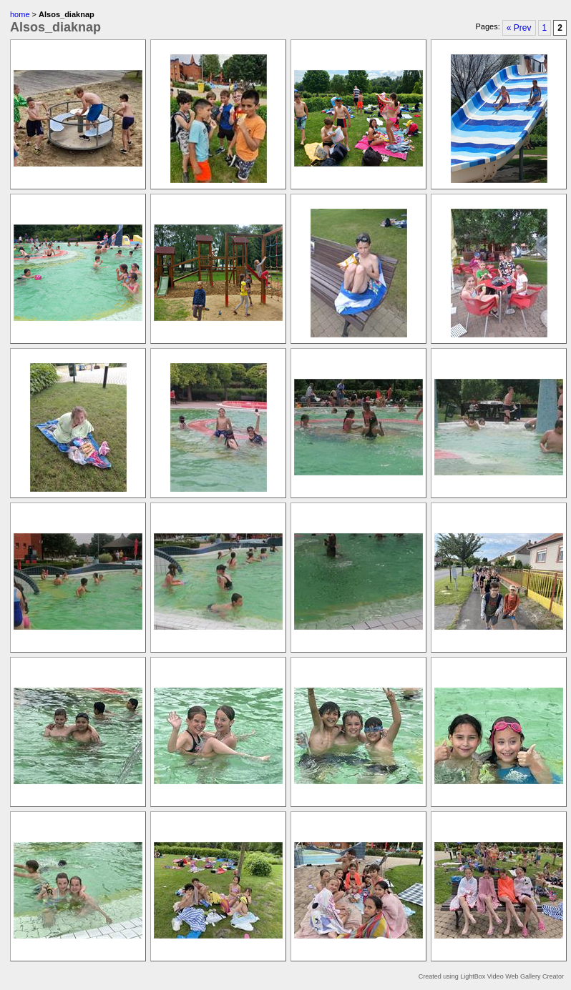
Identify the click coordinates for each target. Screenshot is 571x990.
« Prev (519, 28)
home (20, 14)
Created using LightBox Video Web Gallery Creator (491, 976)
